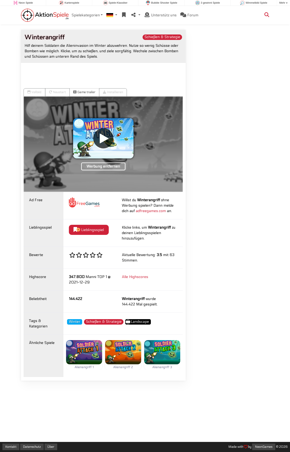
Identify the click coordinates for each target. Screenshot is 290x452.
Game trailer (84, 92)
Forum (189, 15)
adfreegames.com (151, 211)
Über (50, 447)
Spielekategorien (85, 15)
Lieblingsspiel (89, 230)
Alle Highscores (135, 277)
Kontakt (11, 447)
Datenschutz (32, 447)
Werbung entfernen (103, 166)
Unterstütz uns (160, 15)
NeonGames (263, 447)
